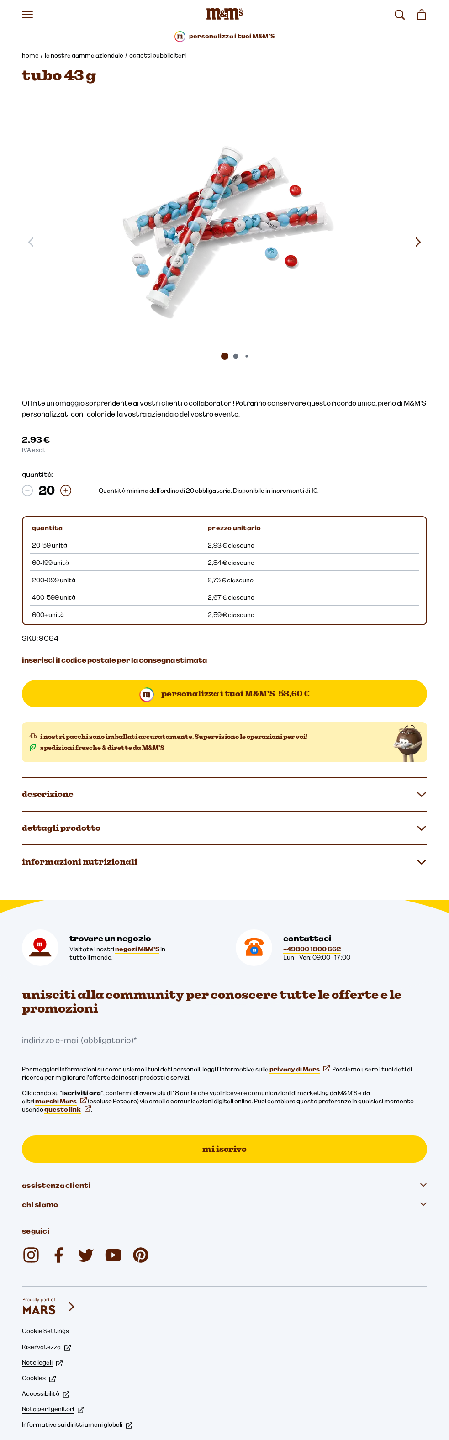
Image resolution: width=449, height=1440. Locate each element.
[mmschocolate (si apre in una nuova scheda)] (31, 1255)
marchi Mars (61, 1101)
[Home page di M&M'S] (224, 14)
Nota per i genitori (53, 1409)
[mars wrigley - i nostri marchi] (49, 1307)
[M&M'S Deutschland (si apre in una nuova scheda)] (113, 1255)
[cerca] (400, 14)
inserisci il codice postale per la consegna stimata (114, 660)
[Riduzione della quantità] (27, 490)
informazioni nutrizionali (224, 861)
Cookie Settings (45, 1331)
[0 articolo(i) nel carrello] (421, 14)
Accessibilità (45, 1393)
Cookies (39, 1378)
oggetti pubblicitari (157, 55)
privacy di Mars (299, 1069)
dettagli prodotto (224, 828)
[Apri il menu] (27, 14)
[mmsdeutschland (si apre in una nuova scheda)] (58, 1255)
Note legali (42, 1362)
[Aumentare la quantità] (66, 490)
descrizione (224, 794)
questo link (67, 1109)
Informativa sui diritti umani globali (77, 1424)
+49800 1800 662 (312, 949)
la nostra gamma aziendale (84, 55)
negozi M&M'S (137, 949)
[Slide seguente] (418, 242)
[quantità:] (46, 490)
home (30, 55)
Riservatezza (46, 1346)
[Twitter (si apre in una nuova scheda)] (86, 1255)
